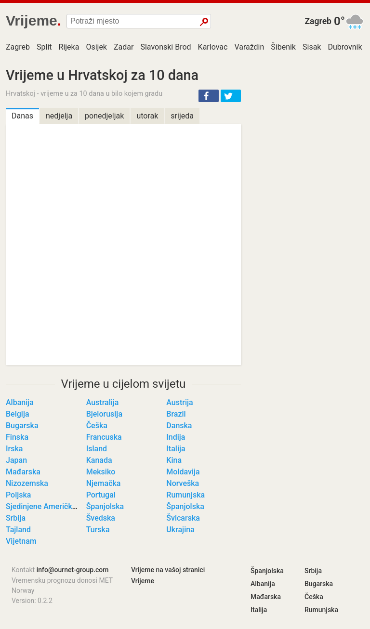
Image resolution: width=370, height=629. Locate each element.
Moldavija (182, 471)
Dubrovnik (345, 47)
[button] (208, 96)
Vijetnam (21, 541)
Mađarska (23, 471)
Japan (16, 460)
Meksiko (101, 471)
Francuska (104, 437)
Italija (175, 448)
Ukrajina (180, 529)
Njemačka (103, 483)
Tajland (18, 529)
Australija (102, 402)
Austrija (179, 402)
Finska (17, 437)
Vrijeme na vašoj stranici (168, 570)
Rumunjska (185, 494)
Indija (175, 437)
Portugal (101, 494)
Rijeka (69, 47)
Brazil (175, 414)
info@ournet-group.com (73, 570)
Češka (96, 425)
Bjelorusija (104, 414)
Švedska (100, 518)
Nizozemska (27, 483)
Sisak (312, 47)
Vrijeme (142, 581)
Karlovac (213, 47)
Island (96, 448)
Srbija (16, 518)
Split (44, 47)
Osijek (96, 47)
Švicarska (183, 518)
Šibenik (283, 47)
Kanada (99, 460)
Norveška (182, 483)
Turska (98, 529)
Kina (174, 460)
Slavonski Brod (165, 47)
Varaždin (249, 47)
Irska (14, 448)
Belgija (17, 414)
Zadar (123, 47)
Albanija (20, 402)
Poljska (18, 494)
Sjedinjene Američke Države (54, 506)
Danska (179, 425)
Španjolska (105, 506)
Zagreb (317, 21)
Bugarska (22, 425)
